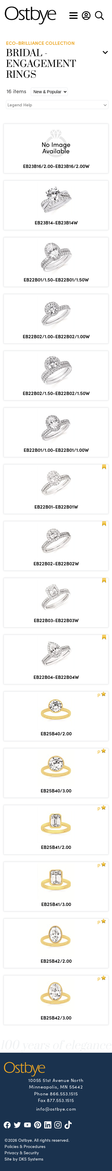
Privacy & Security (21, 1152)
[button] (86, 15)
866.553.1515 (64, 1093)
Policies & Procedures (24, 1146)
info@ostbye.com (56, 1109)
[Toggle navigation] (73, 15)
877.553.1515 (60, 1100)
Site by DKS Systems (23, 1159)
